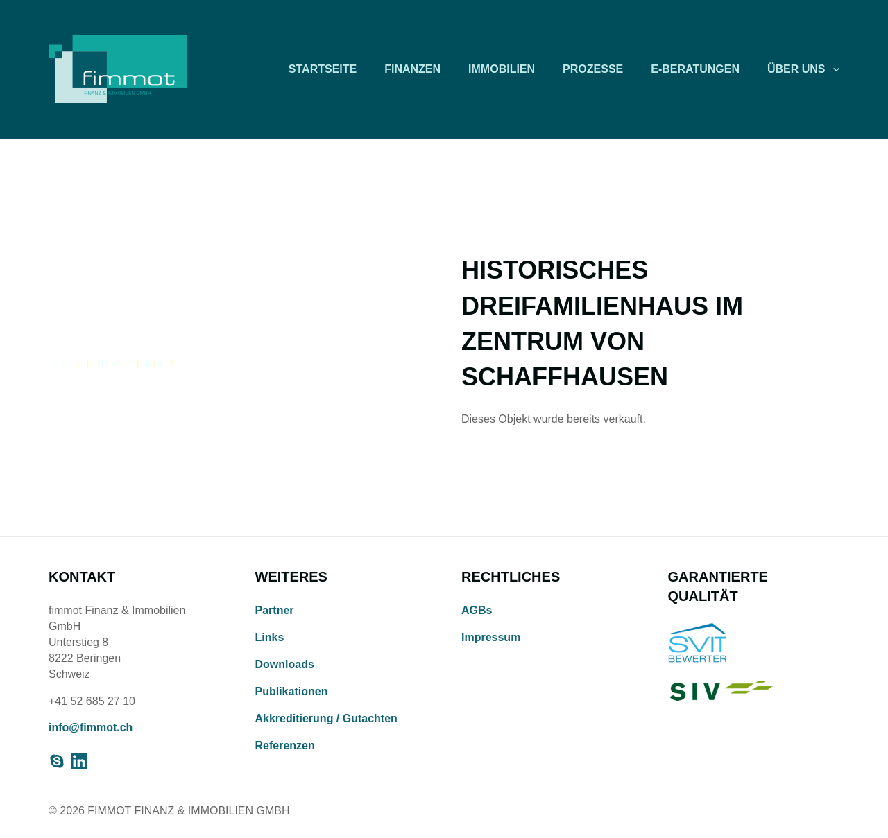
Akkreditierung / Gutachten (326, 718)
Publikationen (291, 691)
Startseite (323, 69)
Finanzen (412, 69)
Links (269, 637)
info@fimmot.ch (91, 727)
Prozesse (593, 69)
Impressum (490, 637)
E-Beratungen (695, 69)
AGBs (476, 610)
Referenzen (285, 745)
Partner (274, 610)
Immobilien (501, 69)
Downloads (284, 664)
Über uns (796, 69)
